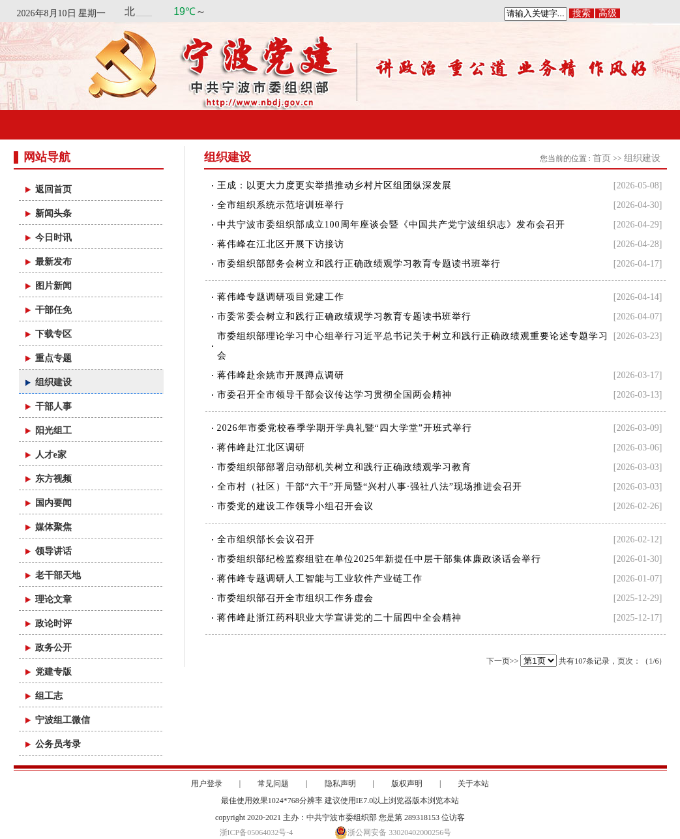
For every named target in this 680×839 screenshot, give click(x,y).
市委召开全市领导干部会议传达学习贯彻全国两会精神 (334, 395)
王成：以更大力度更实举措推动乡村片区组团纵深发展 (334, 185)
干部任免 (53, 310)
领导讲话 (53, 551)
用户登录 (206, 783)
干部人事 (53, 406)
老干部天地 (58, 575)
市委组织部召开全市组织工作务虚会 (295, 598)
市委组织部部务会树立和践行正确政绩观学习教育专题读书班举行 (359, 264)
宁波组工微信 (62, 720)
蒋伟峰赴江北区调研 (261, 447)
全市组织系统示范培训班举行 (280, 205)
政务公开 (53, 648)
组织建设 (53, 382)
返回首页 (53, 189)
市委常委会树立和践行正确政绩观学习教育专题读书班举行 (344, 316)
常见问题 (273, 783)
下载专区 (53, 334)
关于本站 (473, 783)
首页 (602, 158)
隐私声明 (340, 783)
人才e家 (51, 455)
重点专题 (53, 358)
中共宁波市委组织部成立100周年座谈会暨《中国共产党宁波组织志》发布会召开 (391, 224)
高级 (608, 13)
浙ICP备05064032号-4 (256, 832)
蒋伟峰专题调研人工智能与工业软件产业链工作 (319, 578)
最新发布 (53, 262)
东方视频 (53, 479)
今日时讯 (53, 238)
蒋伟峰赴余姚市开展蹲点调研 (280, 375)
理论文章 (53, 599)
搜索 (581, 13)
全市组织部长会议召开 (266, 539)
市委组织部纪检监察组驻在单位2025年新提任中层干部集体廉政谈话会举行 (379, 559)
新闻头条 (53, 213)
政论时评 (53, 623)
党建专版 (53, 672)
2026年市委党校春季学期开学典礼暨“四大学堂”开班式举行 (344, 428)
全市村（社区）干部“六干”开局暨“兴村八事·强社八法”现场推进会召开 (369, 487)
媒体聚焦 (53, 527)
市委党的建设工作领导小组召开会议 (295, 506)
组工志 (49, 696)
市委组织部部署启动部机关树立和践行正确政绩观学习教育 (344, 467)
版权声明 (406, 783)
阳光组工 (53, 430)
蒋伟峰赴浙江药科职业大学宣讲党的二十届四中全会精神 (339, 618)
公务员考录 (58, 744)
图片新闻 (53, 286)
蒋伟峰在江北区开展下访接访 (280, 244)
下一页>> (502, 661)
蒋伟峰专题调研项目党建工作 (280, 297)
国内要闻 (53, 503)
